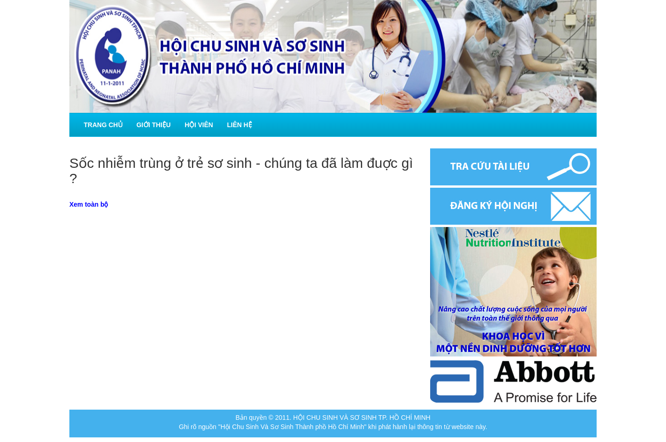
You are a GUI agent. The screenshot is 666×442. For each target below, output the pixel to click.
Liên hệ (239, 125)
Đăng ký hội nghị (513, 206)
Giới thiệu (153, 125)
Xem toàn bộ (88, 204)
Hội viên (199, 125)
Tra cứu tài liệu (513, 166)
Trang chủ (103, 125)
